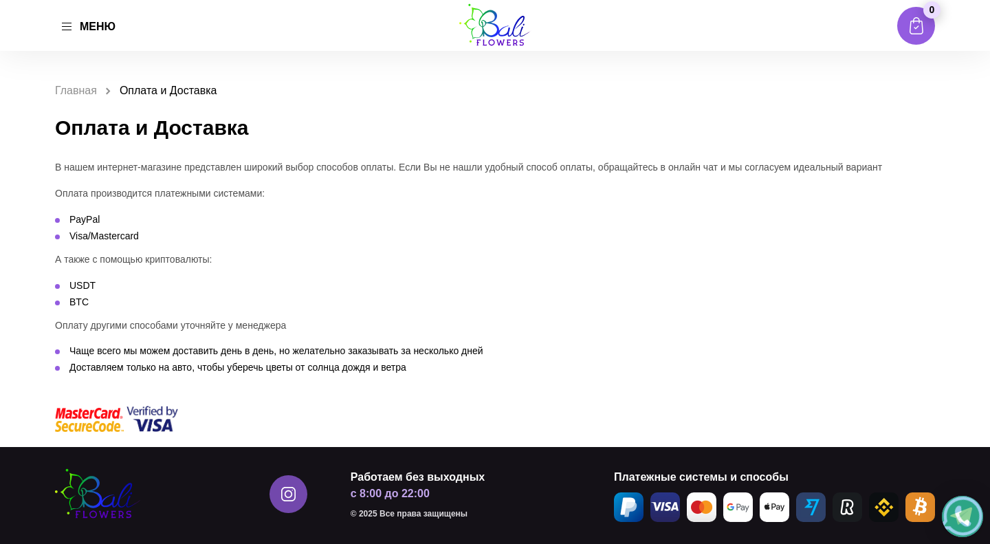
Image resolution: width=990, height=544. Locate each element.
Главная (76, 90)
